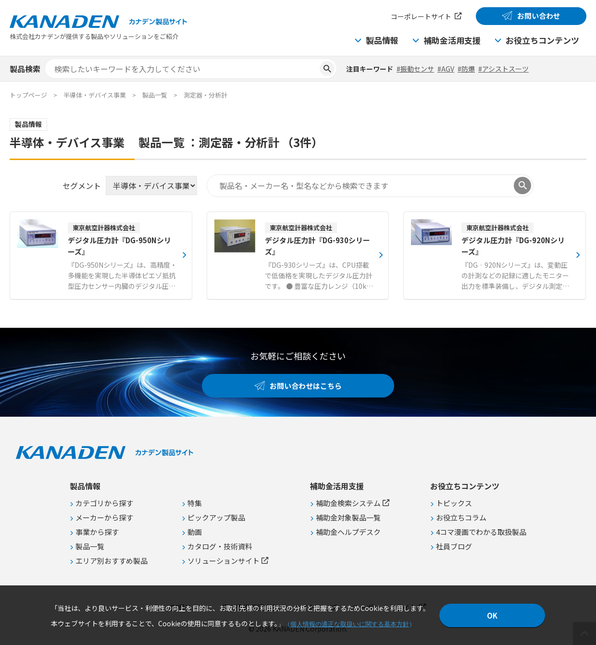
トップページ (28, 94)
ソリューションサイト (223, 561)
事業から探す (97, 532)
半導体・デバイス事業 (94, 94)
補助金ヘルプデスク (348, 532)
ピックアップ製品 (216, 517)
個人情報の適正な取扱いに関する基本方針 (349, 624)
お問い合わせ (538, 16)
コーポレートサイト (421, 16)
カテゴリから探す (104, 503)
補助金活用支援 (452, 40)
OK (492, 615)
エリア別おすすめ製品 (111, 561)
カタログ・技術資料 (219, 546)
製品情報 (382, 40)
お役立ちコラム (461, 517)
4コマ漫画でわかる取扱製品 (481, 532)
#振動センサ (415, 69)
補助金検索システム (348, 503)
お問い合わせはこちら (306, 386)
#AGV (445, 69)
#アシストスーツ (503, 69)
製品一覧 (154, 94)
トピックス (454, 503)
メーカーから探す (104, 517)
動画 (194, 532)
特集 (194, 503)
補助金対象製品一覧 (348, 517)
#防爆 (466, 69)
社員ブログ (454, 546)
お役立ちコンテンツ (542, 40)
